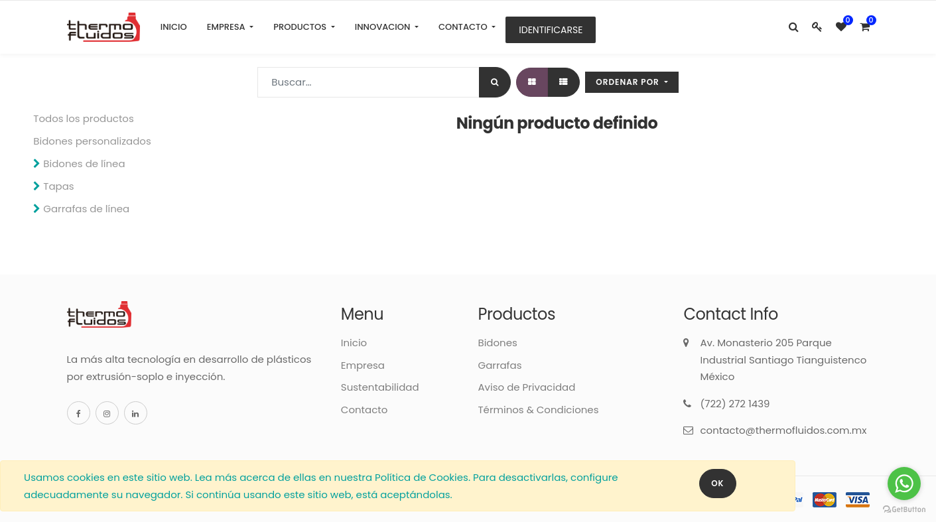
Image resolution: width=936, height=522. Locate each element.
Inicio (354, 343)
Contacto (364, 410)
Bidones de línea (84, 163)
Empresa (363, 365)
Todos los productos (83, 118)
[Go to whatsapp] (904, 483)
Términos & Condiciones (538, 410)
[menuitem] (174, 27)
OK (717, 483)
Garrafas (499, 365)
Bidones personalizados (92, 141)
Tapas (58, 186)
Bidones (497, 343)
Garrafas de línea (86, 209)
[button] (631, 82)
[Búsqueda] (495, 82)
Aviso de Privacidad (526, 387)
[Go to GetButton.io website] (904, 509)
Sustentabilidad (380, 387)
